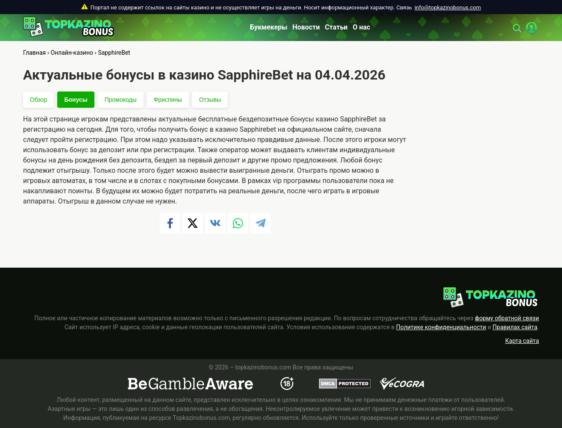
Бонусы (75, 99)
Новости (306, 27)
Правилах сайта (514, 327)
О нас (361, 27)
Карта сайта (522, 340)
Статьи (336, 27)
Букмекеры (268, 27)
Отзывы (210, 99)
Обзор (38, 99)
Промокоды (121, 99)
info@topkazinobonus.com (448, 7)
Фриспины (168, 99)
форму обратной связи (507, 318)
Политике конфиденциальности (441, 327)
